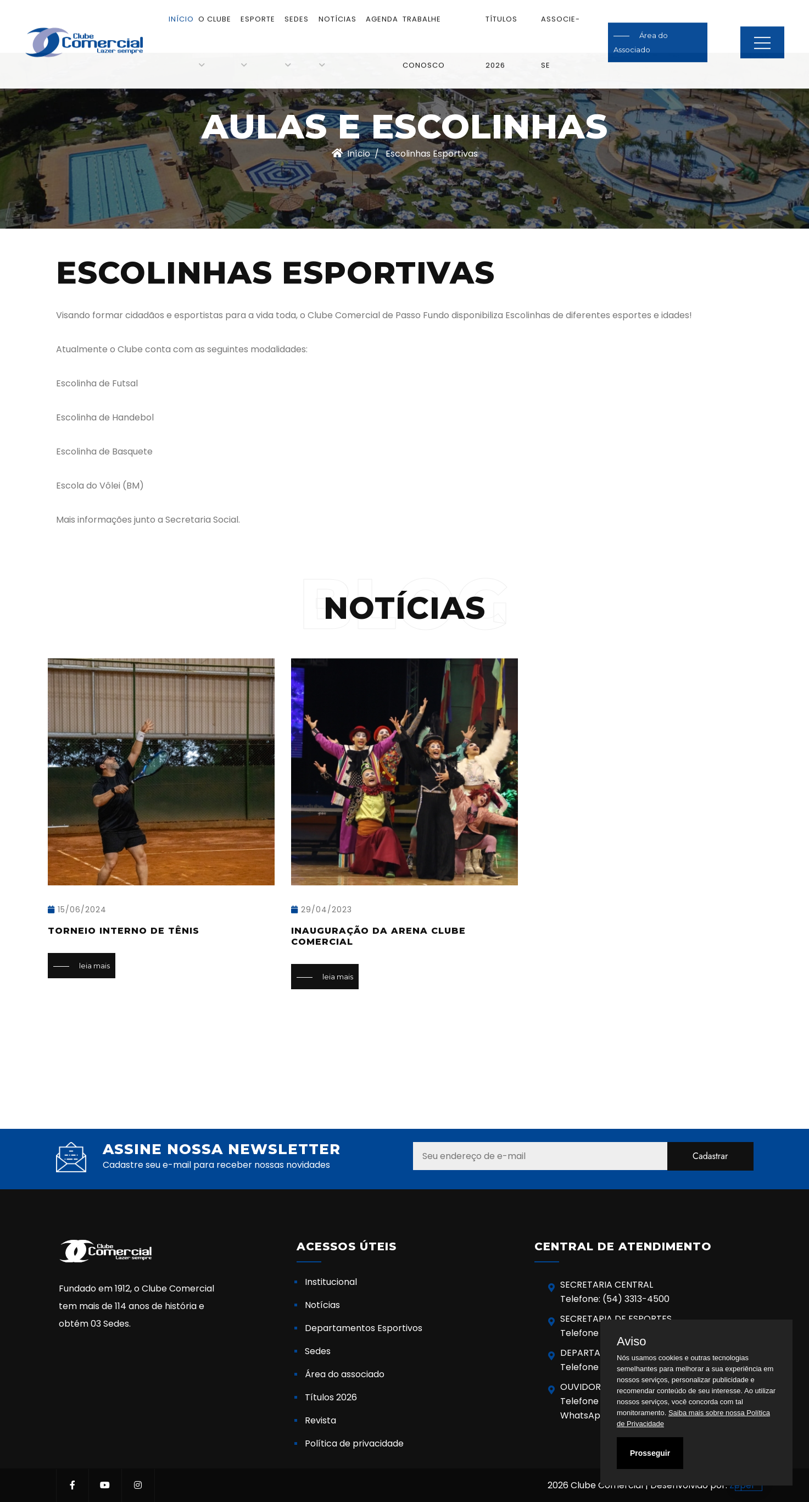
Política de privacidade (354, 1443)
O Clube (214, 9)
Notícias (337, 9)
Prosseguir (650, 1453)
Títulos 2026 (331, 1397)
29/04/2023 (321, 909)
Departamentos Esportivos (363, 1328)
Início (181, 9)
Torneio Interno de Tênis (123, 930)
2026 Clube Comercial (595, 1485)
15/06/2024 (77, 909)
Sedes (296, 9)
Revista (320, 1420)
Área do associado (344, 1374)
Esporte (258, 9)
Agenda (382, 9)
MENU (762, 33)
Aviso (631, 1341)
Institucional (331, 1282)
